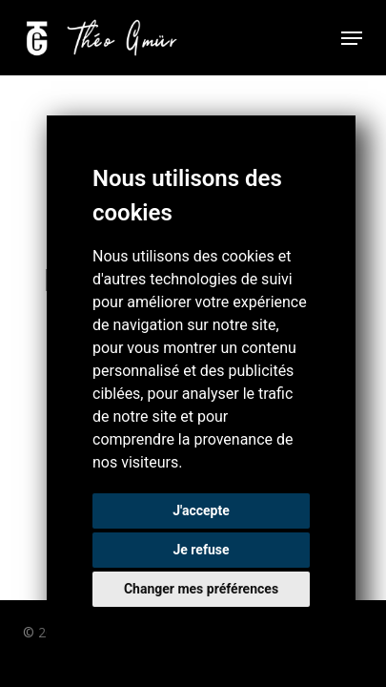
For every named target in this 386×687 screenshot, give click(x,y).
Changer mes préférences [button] (201, 588)
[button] (351, 38)
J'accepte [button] (201, 510)
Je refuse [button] (201, 549)
